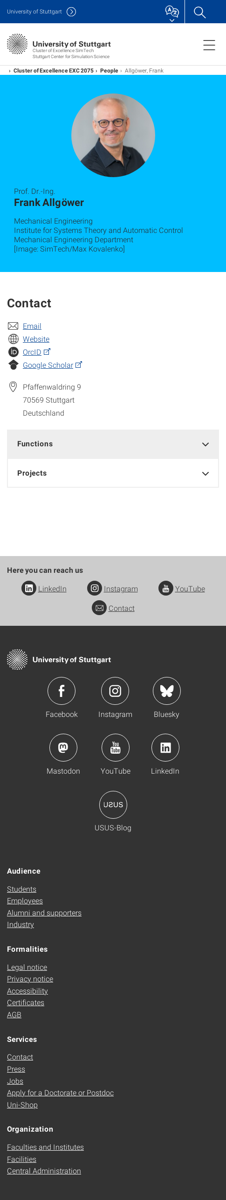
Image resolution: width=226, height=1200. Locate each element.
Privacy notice (30, 978)
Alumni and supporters (44, 912)
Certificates (25, 1002)
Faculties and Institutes (45, 1147)
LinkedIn (44, 588)
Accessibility (27, 990)
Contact (113, 608)
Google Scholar (48, 365)
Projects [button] (32, 472)
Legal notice (27, 967)
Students (21, 889)
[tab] (113, 444)
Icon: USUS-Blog (113, 805)
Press (16, 1069)
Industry (20, 924)
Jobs (15, 1081)
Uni (34, 11)
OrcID (32, 352)
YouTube (181, 588)
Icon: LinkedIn (165, 748)
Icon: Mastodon (63, 748)
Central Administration (44, 1170)
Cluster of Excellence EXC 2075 (54, 70)
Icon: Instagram (115, 691)
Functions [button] (35, 443)
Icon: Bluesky (167, 691)
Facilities (21, 1159)
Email (32, 326)
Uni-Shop (22, 1104)
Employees (25, 900)
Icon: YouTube (116, 748)
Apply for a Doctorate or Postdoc (60, 1092)
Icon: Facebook (61, 691)
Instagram (112, 588)
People (109, 70)
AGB (14, 1014)
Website (36, 339)
